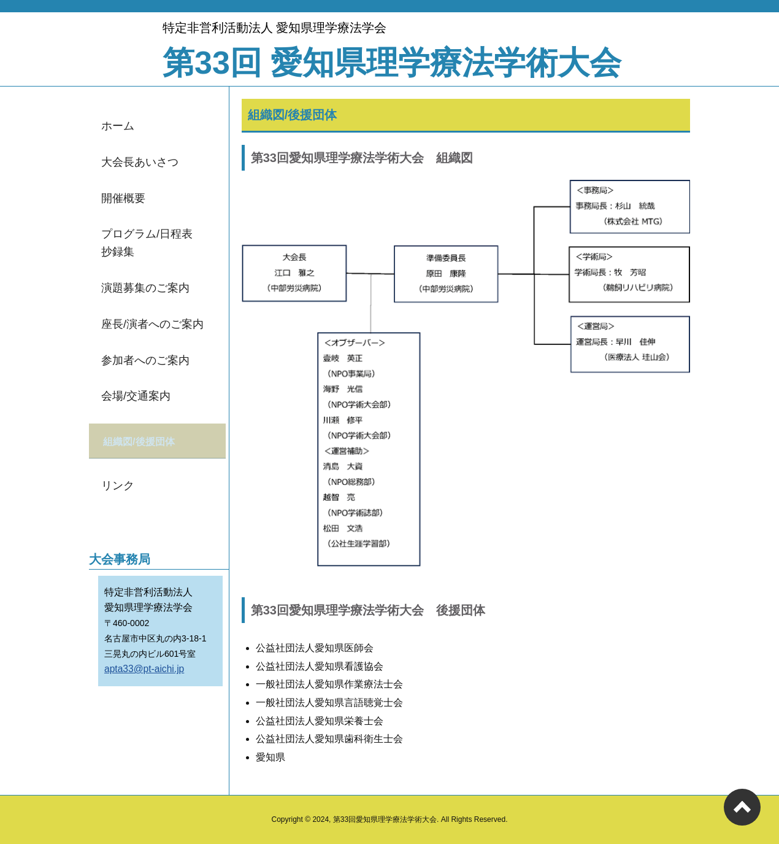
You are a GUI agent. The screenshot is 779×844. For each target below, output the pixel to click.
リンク (117, 483)
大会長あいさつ (139, 162)
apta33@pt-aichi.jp (144, 666)
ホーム (117, 126)
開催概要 (123, 198)
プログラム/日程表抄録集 (147, 243)
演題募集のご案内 (145, 288)
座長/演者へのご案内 (152, 324)
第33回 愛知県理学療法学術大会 (392, 62)
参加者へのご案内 (145, 360)
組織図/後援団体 (141, 440)
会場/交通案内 (136, 396)
